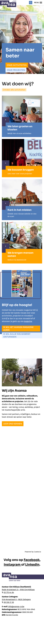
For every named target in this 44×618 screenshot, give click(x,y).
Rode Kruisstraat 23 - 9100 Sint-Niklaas (18, 590)
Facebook (32, 560)
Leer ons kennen (12, 424)
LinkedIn (32, 565)
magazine (28, 321)
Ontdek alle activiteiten (14, 90)
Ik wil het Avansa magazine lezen (18, 328)
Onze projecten (16, 70)
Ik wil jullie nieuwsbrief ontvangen (16, 335)
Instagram (12, 565)
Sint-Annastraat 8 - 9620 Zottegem (16, 599)
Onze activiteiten (17, 65)
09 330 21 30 (9, 602)
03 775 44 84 (9, 592)
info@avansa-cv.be (16, 606)
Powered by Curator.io (33, 552)
